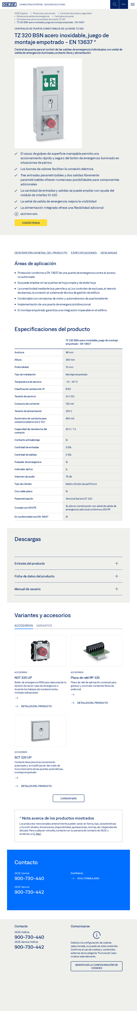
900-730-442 (29, 892)
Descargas (109, 253)
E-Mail (37, 833)
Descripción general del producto (41, 253)
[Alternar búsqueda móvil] (114, 4)
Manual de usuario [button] (66, 589)
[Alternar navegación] (132, 4)
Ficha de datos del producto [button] (66, 576)
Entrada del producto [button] (66, 563)
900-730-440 (29, 878)
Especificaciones (84, 253)
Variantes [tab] (44, 625)
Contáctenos (31, 222)
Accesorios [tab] (24, 625)
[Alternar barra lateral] (123, 4)
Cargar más (69, 798)
